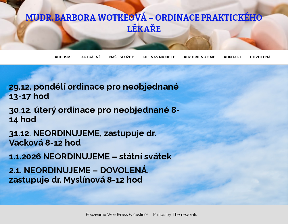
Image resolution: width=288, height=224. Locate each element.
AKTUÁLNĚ (91, 57)
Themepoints (184, 214)
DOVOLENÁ (260, 57)
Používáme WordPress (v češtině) (117, 214)
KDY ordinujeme (199, 57)
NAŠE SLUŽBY (121, 57)
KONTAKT (232, 57)
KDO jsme (64, 57)
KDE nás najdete (159, 57)
